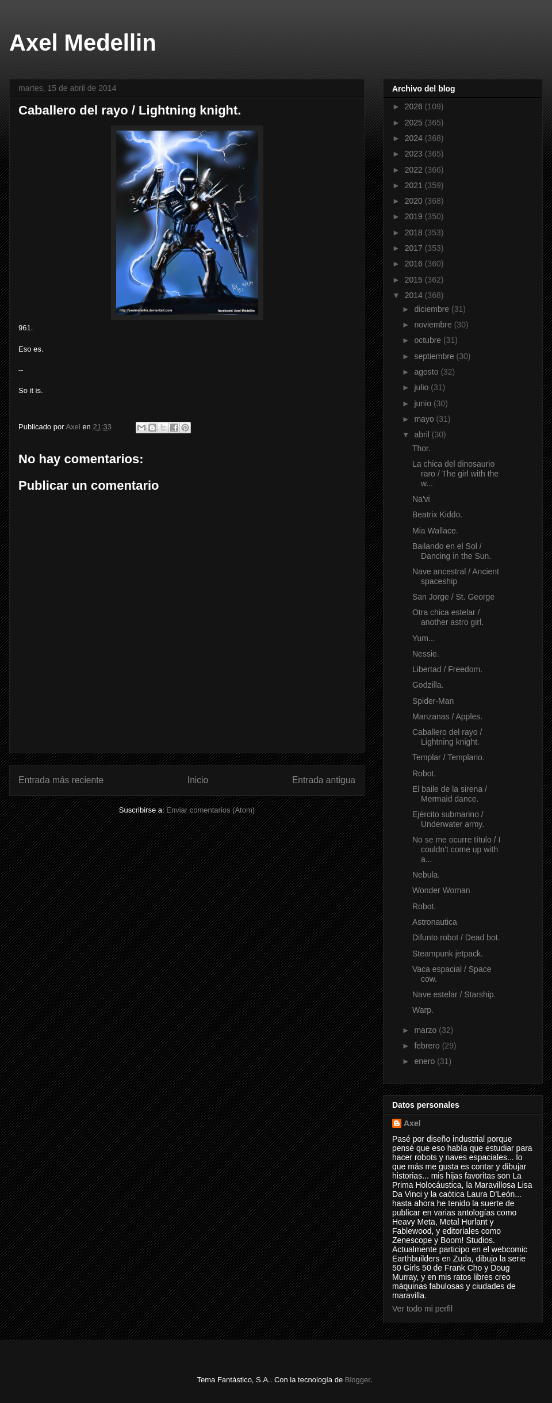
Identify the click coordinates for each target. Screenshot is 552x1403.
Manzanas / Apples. (447, 716)
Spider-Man (433, 701)
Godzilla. (427, 684)
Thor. (421, 448)
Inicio (197, 780)
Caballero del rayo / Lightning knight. (447, 736)
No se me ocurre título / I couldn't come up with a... (456, 849)
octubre (428, 340)
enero (425, 1061)
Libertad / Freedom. (447, 669)
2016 (415, 263)
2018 (415, 232)
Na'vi (421, 499)
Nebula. (426, 874)
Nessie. (425, 653)
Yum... (423, 638)
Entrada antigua (323, 780)
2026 (415, 106)
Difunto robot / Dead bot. (456, 937)
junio (423, 403)
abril (422, 434)
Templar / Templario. (448, 757)
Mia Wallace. (435, 530)
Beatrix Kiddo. (437, 514)
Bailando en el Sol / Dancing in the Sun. (451, 551)
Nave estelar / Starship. (454, 994)
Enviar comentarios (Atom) (210, 810)
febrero (428, 1045)
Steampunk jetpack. (447, 953)
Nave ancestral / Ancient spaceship (455, 576)
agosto (427, 371)
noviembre (434, 324)
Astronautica (434, 922)
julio (422, 387)
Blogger (357, 1379)
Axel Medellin (82, 42)
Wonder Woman (441, 890)
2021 (415, 185)
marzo (426, 1030)
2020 (415, 200)
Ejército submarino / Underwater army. (448, 819)
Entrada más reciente (60, 780)
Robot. (424, 773)
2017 (415, 248)
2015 (415, 279)
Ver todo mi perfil (422, 1308)
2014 (415, 295)
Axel (412, 1123)
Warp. (423, 1010)
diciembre (432, 309)
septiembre (435, 356)
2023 (415, 153)
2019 (415, 216)
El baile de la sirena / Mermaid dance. (449, 793)
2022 (415, 169)
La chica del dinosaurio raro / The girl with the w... (455, 473)
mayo (425, 419)
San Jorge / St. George (453, 596)
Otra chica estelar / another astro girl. (448, 617)
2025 (415, 122)
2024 (415, 138)
